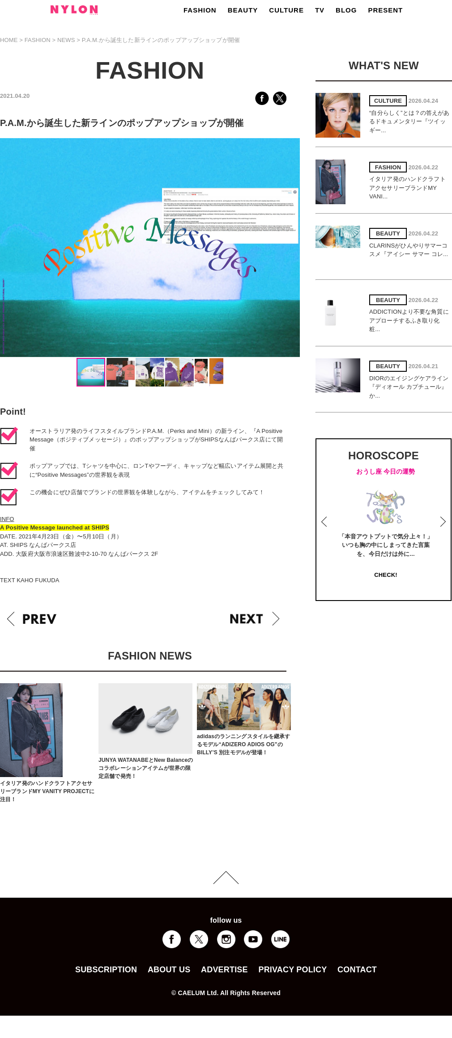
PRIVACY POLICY (292, 969)
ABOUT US (169, 969)
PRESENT (385, 10)
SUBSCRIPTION (106, 969)
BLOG (346, 10)
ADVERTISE (224, 969)
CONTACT (357, 969)
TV (319, 10)
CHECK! (385, 575)
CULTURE (286, 10)
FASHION (200, 10)
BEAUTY (243, 10)
